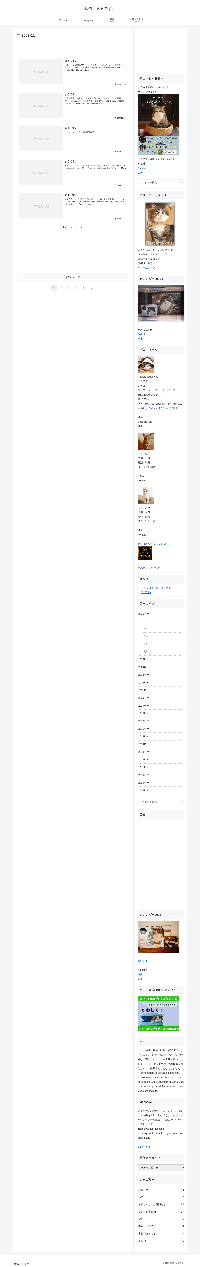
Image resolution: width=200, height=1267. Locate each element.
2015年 (142, 736)
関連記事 (143, 960)
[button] (181, 182)
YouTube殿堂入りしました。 (154, 543)
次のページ (72, 277)
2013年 (142, 752)
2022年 (142, 682)
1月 (146, 651)
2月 (146, 644)
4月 (146, 628)
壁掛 (140, 974)
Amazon (142, 168)
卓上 (140, 338)
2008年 (142, 790)
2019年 (142, 705)
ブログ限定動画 (161, 1212)
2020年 (142, 698)
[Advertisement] (72, 46)
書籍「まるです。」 (161, 1226)
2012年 (142, 759)
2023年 (142, 674)
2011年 (142, 767)
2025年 (142, 659)
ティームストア (146, 267)
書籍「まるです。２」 (161, 1233)
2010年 (142, 775)
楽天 (140, 172)
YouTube (146, 592)
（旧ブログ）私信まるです (156, 588)
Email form (144, 1146)
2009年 (142, 782)
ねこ (161, 1197)
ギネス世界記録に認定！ (164, 408)
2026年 (142, 613)
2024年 (142, 667)
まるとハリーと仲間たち (161, 1204)
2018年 (142, 713)
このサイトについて (149, 568)
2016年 (142, 728)
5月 (146, 621)
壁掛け (141, 334)
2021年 (142, 690)
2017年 (142, 721)
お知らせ (161, 1190)
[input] (161, 183)
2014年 (142, 744)
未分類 (161, 1241)
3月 (146, 636)
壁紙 (161, 1219)
